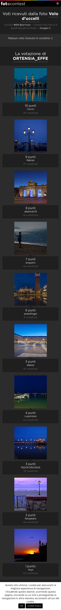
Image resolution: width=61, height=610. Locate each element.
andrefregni (30, 314)
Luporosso (31, 416)
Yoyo (30, 570)
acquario (30, 263)
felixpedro (30, 519)
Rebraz (30, 160)
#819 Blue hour (22, 25)
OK (21, 606)
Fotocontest (13, 3)
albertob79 (30, 212)
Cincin (30, 109)
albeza (30, 365)
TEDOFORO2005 (30, 467)
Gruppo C (45, 28)
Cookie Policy (34, 606)
